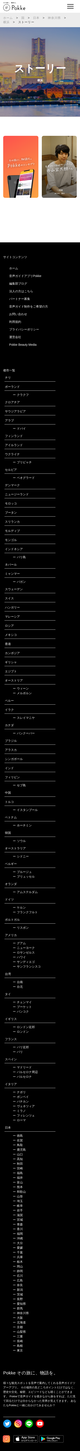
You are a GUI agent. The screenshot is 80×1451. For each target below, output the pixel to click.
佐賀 (18, 1140)
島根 (18, 1345)
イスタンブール (25, 810)
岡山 (18, 1266)
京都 (18, 1327)
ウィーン (21, 688)
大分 (18, 1243)
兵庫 (18, 1257)
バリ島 (19, 557)
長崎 (18, 1341)
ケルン (19, 907)
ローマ (19, 1120)
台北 (18, 986)
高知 (18, 1159)
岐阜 (18, 1205)
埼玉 (18, 1201)
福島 (18, 1173)
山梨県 (19, 1331)
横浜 (6, 22)
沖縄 (18, 1238)
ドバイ (19, 428)
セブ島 (19, 785)
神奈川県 (54, 18)
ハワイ (19, 957)
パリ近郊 (21, 1047)
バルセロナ (22, 1076)
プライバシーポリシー (24, 329)
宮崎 (18, 1168)
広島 (18, 1280)
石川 (18, 1275)
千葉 (18, 1252)
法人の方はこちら (21, 291)
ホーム (8, 18)
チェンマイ (22, 1002)
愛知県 (19, 1303)
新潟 (18, 1289)
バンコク (21, 1011)
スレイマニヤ (24, 717)
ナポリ (19, 1092)
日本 (36, 18)
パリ (18, 1051)
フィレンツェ (24, 1115)
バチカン (21, 1101)
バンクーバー (24, 733)
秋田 (18, 1163)
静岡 (18, 1271)
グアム (19, 943)
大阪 (18, 1317)
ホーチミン (22, 825)
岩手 (18, 1210)
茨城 (18, 1294)
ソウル (19, 841)
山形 (18, 1196)
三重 (18, 1336)
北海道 (19, 1322)
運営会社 (15, 337)
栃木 (18, 1261)
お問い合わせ (18, 314)
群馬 (18, 1308)
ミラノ (19, 1110)
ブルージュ (22, 872)
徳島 (18, 1135)
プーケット (22, 1007)
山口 (18, 1154)
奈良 (18, 1285)
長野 (18, 1299)
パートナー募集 (19, 299)
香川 (18, 1229)
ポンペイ (21, 1096)
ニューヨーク (24, 948)
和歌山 (19, 1191)
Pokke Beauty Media (22, 344)
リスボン (21, 927)
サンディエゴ (24, 962)
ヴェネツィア (24, 1106)
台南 (18, 982)
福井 (18, 1177)
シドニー (21, 856)
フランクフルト (25, 912)
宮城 (18, 1219)
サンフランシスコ (27, 966)
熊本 (18, 1187)
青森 (18, 1224)
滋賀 (18, 1215)
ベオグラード (24, 477)
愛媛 (18, 1247)
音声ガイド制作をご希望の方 (28, 306)
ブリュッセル (24, 876)
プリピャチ (22, 462)
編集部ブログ (18, 283)
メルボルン (22, 693)
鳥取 (18, 1145)
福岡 (18, 1233)
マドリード (22, 1067)
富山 (18, 1182)
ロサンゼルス (24, 952)
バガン (19, 581)
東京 (18, 1350)
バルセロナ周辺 (25, 1072)
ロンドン (21, 1031)
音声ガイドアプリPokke (25, 276)
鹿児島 (19, 1149)
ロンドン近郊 (24, 1027)
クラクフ (21, 394)
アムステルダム (25, 892)
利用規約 (15, 321)
